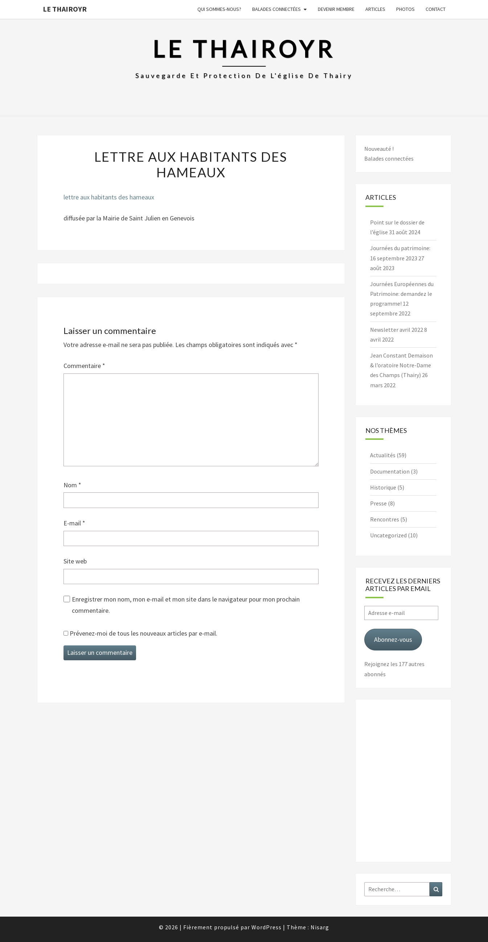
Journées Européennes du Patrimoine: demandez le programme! (402, 293)
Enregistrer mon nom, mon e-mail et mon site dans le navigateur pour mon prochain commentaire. (186, 605)
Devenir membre (336, 9)
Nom (72, 485)
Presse (378, 503)
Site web (75, 561)
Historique (383, 487)
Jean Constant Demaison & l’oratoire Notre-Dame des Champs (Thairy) (401, 365)
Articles (375, 9)
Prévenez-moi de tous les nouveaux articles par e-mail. (143, 633)
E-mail (74, 523)
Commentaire (84, 365)
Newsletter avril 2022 (396, 329)
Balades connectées (276, 9)
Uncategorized (388, 535)
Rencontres (384, 519)
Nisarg (320, 927)
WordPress (266, 927)
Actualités (382, 455)
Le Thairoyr (65, 8)
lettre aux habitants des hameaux (108, 197)
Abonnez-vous (393, 639)
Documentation (390, 471)
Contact (436, 9)
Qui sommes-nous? (219, 9)
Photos (405, 9)
